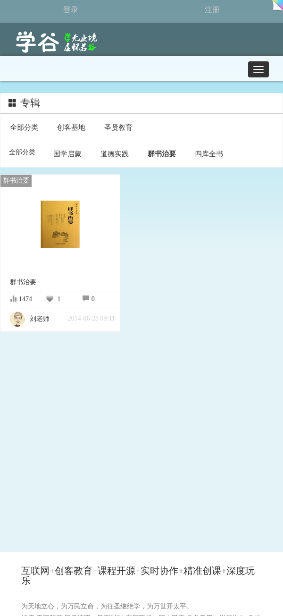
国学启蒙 (67, 154)
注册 (212, 10)
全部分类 (24, 127)
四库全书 (209, 154)
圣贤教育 (118, 127)
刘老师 (30, 318)
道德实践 (114, 154)
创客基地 (71, 127)
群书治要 (162, 154)
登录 (70, 10)
